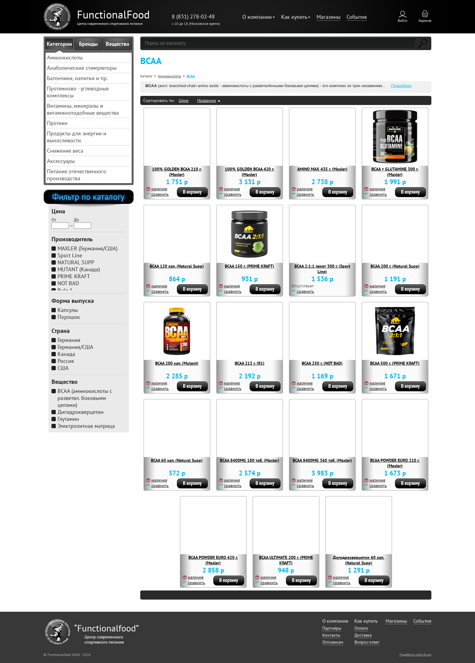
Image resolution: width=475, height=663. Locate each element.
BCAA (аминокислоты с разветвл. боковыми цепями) (85, 397)
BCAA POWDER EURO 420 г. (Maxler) (213, 560)
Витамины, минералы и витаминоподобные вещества (83, 109)
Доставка (363, 635)
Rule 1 (65, 290)
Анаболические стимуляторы (82, 67)
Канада (66, 353)
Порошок (69, 316)
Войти (402, 20)
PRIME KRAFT (74, 276)
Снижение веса (65, 150)
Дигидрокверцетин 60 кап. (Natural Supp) (358, 560)
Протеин (57, 123)
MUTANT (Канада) (79, 269)
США (63, 367)
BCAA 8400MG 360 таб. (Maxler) (322, 460)
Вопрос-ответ (367, 642)
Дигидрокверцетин (81, 411)
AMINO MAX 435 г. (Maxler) (322, 169)
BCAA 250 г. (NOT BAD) (322, 363)
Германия (69, 340)
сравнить (160, 194)
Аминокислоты (65, 57)
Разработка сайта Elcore (415, 655)
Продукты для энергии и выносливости (76, 137)
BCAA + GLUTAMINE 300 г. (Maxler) (394, 171)
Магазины (328, 16)
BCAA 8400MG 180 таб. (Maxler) (249, 460)
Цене (183, 100)
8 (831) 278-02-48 (193, 16)
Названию (206, 100)
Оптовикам (332, 642)
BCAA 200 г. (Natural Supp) (395, 266)
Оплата (361, 628)
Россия (66, 360)
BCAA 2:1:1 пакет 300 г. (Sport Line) (322, 268)
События (357, 16)
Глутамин (68, 418)
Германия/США (75, 346)
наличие (159, 188)
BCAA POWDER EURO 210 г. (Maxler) (395, 463)
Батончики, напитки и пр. (77, 78)
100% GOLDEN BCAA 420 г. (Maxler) (249, 171)
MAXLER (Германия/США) (88, 248)
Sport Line (70, 255)
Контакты (331, 635)
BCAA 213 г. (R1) (249, 363)
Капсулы (68, 309)
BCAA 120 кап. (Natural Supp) (177, 266)
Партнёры (331, 628)
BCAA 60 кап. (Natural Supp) (177, 460)
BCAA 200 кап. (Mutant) (176, 363)
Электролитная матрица (86, 425)
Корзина (425, 20)
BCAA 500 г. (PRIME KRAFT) (395, 363)
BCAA (191, 76)
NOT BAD (68, 283)
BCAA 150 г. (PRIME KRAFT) (249, 266)
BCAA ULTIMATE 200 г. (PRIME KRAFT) (286, 560)
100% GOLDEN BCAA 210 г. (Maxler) (176, 171)
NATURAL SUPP (76, 262)
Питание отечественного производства (76, 175)
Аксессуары (61, 160)
